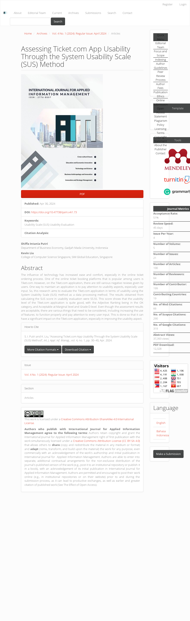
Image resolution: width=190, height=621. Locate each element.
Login (183, 4)
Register (168, 4)
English (161, 423)
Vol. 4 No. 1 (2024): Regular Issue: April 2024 (79, 33)
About (17, 13)
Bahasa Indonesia (163, 433)
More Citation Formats (43, 349)
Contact (127, 13)
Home (28, 33)
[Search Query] (30, 21)
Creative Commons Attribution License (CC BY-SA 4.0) (106, 441)
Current (57, 13)
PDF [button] (82, 194)
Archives (73, 13)
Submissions (93, 13)
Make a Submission (168, 454)
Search (112, 13)
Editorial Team (37, 13)
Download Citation (78, 349)
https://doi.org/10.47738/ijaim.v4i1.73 (54, 212)
